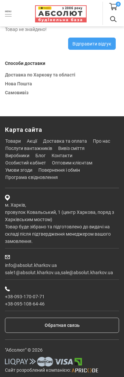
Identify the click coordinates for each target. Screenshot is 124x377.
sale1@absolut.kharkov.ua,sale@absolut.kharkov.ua (59, 272)
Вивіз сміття (71, 148)
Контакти (62, 155)
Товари (13, 141)
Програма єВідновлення (31, 177)
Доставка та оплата (65, 141)
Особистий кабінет (25, 162)
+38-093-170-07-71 (25, 296)
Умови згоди (18, 170)
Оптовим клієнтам (72, 162)
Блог (40, 155)
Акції (32, 141)
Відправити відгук (91, 43)
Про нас (101, 141)
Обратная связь (62, 325)
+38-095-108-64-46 (25, 303)
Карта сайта (23, 129)
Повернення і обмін (59, 170)
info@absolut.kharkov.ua (31, 265)
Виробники (17, 155)
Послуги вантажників (28, 148)
